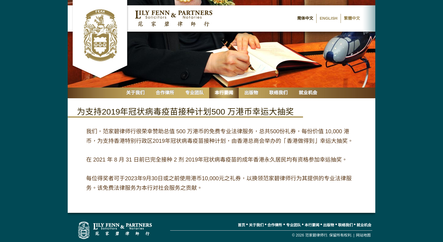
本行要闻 (224, 92)
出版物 (251, 92)
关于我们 (135, 92)
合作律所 (165, 92)
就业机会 (308, 92)
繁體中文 (352, 18)
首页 (241, 225)
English (328, 18)
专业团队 (194, 92)
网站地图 (363, 235)
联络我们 (278, 92)
